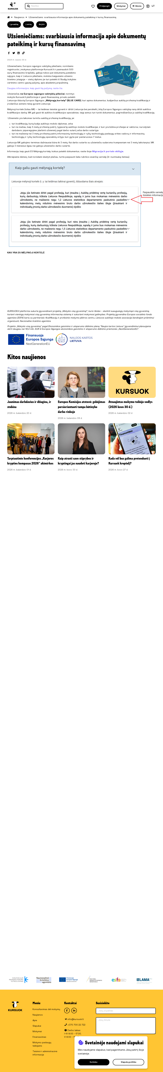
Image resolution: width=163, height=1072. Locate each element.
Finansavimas (39, 1037)
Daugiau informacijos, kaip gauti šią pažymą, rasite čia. (35, 88)
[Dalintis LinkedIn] (18, 53)
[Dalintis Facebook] (8, 53)
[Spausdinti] (23, 53)
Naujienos (19, 17)
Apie (35, 1020)
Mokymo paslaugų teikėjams (42, 1044)
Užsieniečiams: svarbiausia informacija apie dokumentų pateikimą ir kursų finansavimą (72, 17)
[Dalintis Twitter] (13, 53)
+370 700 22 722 (76, 1025)
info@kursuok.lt (76, 1019)
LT (153, 6)
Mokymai (37, 1031)
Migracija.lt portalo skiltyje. (108, 151)
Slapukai (37, 1026)
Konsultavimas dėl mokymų (46, 1009)
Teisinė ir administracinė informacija (45, 1053)
